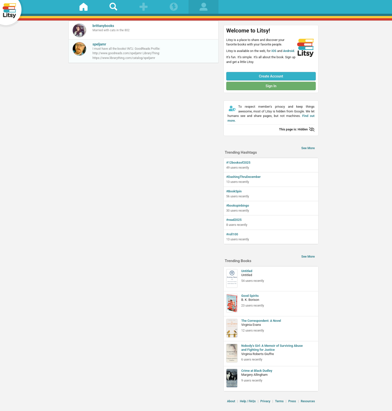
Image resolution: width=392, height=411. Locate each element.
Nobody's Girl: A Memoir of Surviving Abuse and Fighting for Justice (272, 348)
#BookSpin (234, 191)
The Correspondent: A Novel (261, 321)
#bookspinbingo (237, 205)
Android (288, 51)
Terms (279, 401)
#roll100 (232, 234)
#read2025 (234, 220)
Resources (308, 401)
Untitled (246, 271)
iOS (274, 51)
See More (308, 148)
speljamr (99, 44)
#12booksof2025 (238, 162)
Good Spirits (250, 296)
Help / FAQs (248, 401)
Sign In (271, 86)
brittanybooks (103, 26)
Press (292, 401)
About (231, 401)
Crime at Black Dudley (256, 371)
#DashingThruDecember (243, 177)
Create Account (271, 76)
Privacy (265, 401)
